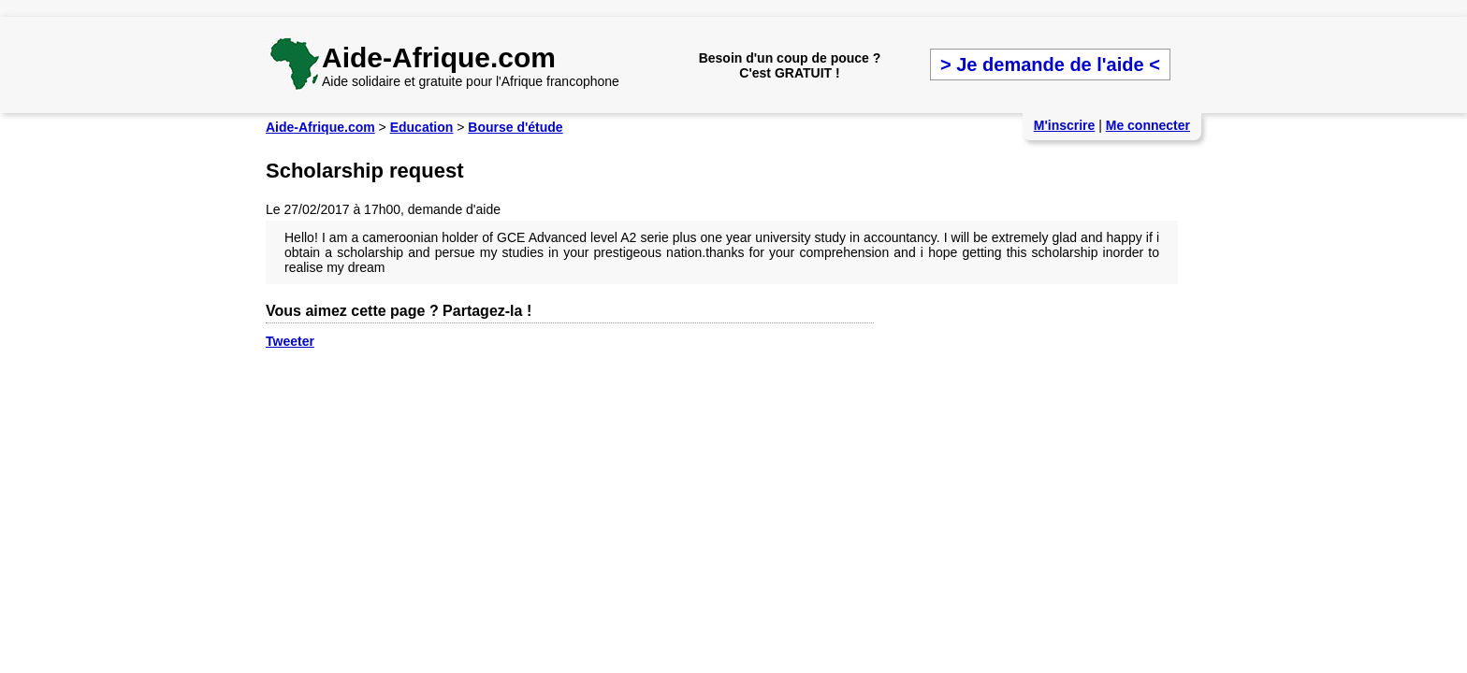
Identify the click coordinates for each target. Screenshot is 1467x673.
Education (422, 127)
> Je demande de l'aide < (1050, 64)
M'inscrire (1065, 125)
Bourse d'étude (515, 127)
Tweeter (290, 341)
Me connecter (1148, 125)
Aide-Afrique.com (439, 57)
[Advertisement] (606, 7)
